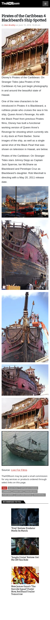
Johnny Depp (18, 491)
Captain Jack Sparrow (28, 488)
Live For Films (19, 470)
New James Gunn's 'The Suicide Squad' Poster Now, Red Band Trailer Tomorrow (23, 590)
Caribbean (7, 491)
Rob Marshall (39, 495)
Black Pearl (13, 488)
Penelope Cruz (30, 491)
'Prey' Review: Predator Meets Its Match (23, 529)
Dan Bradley (9, 25)
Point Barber (8, 495)
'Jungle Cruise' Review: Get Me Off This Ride (25, 558)
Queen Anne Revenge (23, 495)
